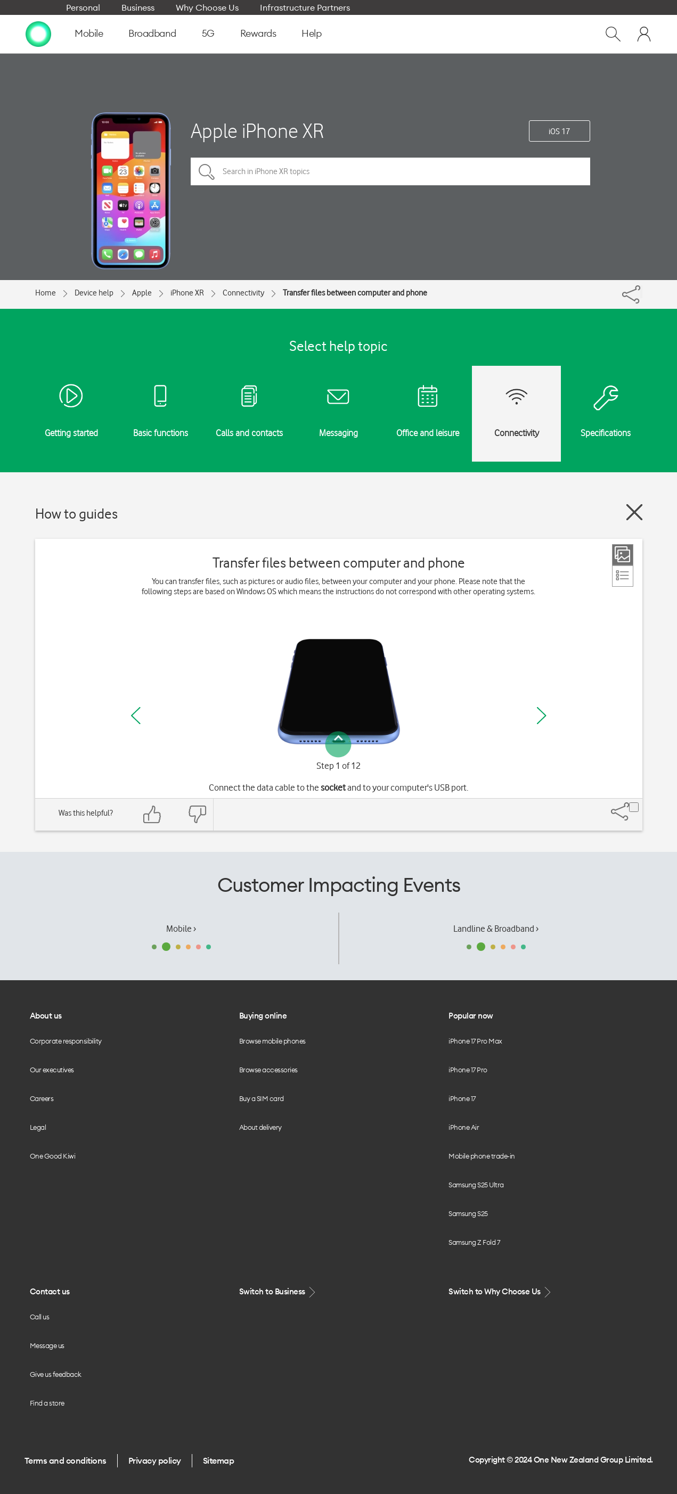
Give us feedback (55, 1374)
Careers (42, 1098)
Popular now (470, 1016)
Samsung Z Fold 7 (474, 1242)
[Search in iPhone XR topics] (390, 171)
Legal (38, 1127)
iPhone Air (463, 1127)
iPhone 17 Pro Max (475, 1041)
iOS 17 (559, 131)
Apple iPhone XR (257, 131)
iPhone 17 (462, 1098)
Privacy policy (154, 1460)
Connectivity (243, 293)
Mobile (89, 33)
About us (46, 1016)
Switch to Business (278, 1292)
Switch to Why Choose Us (500, 1292)
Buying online (263, 1016)
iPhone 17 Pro (467, 1069)
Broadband (152, 33)
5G (208, 33)
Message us (47, 1345)
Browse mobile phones (272, 1041)
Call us (40, 1316)
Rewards (258, 33)
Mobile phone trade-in (481, 1156)
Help (311, 33)
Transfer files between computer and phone (355, 293)
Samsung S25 (468, 1213)
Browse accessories (268, 1069)
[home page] (38, 33)
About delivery (260, 1127)
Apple (142, 293)
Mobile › (181, 928)
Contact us (50, 1291)
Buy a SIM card (261, 1098)
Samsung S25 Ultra (476, 1184)
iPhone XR (187, 293)
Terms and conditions (66, 1460)
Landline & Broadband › (496, 928)
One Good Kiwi (53, 1156)
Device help (94, 293)
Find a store (47, 1403)
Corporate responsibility (66, 1041)
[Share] (641, 291)
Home (45, 293)
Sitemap (218, 1460)
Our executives (52, 1069)
